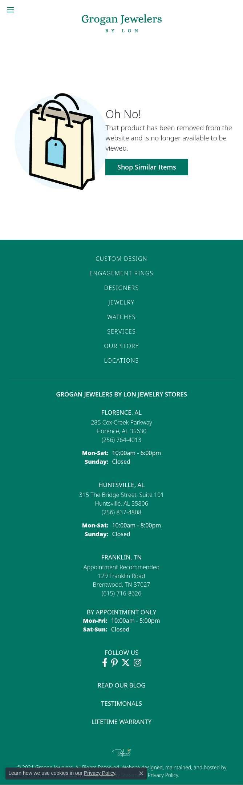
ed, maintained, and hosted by (191, 767)
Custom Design (121, 259)
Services (121, 331)
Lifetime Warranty (121, 721)
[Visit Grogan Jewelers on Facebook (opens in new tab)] (105, 662)
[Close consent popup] (141, 773)
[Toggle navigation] (10, 10)
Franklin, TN (121, 557)
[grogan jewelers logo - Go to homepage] (122, 24)
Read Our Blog (122, 685)
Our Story (121, 346)
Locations (121, 360)
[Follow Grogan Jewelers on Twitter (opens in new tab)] (125, 662)
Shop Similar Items (146, 167)
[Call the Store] (122, 440)
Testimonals (121, 703)
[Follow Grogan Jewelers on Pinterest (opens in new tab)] (114, 662)
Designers (121, 288)
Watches (121, 317)
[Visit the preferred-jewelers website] (121, 752)
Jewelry (121, 302)
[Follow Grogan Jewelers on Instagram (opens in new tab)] (137, 662)
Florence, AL (121, 412)
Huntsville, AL (121, 485)
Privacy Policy (162, 775)
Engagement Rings (121, 273)
